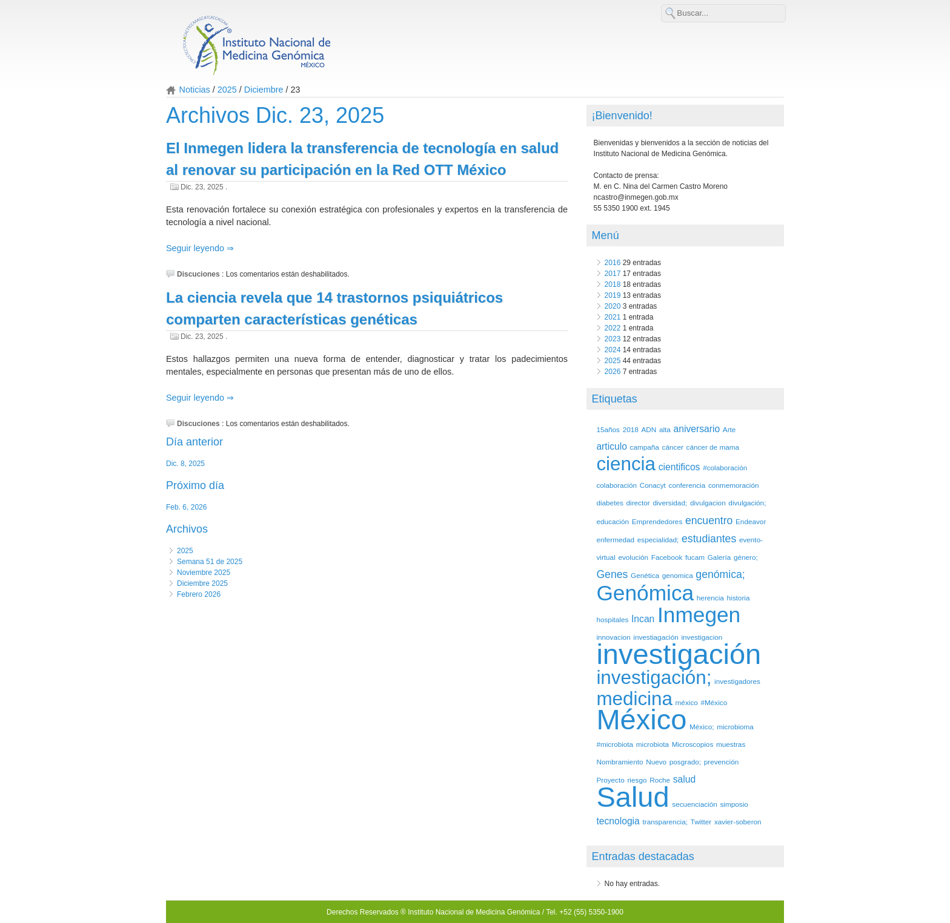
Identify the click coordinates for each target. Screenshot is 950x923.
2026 (613, 371)
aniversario (697, 429)
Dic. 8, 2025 (185, 463)
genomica (677, 575)
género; (746, 557)
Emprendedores (657, 521)
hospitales (612, 619)
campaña (644, 447)
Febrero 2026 (199, 594)
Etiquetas (614, 399)
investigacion (701, 637)
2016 (613, 262)
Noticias (194, 89)
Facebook (667, 557)
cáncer (672, 447)
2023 (613, 339)
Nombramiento (619, 762)
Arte (729, 429)
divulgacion (708, 503)
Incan (642, 619)
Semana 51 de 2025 (209, 561)
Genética (645, 575)
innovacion (613, 637)
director (638, 503)
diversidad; (670, 503)
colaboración (616, 485)
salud (684, 779)
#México (713, 702)
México (641, 719)
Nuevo (656, 762)
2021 (613, 317)
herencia (710, 598)
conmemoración (733, 485)
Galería (719, 557)
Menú (605, 235)
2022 (613, 328)
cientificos (679, 467)
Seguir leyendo (196, 248)
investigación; (653, 677)
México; (701, 727)
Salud (632, 797)
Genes (612, 574)
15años (608, 429)
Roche (659, 780)
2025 (227, 89)
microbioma (735, 727)
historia (738, 598)
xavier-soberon (738, 822)
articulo (611, 446)
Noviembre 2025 (203, 572)
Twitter (701, 822)
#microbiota (614, 744)
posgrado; (685, 762)
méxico (687, 702)
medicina (634, 698)
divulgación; (747, 503)
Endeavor (751, 521)
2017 (613, 273)
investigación (678, 654)
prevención (721, 762)
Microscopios (693, 744)
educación (612, 521)
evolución (633, 557)
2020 (613, 306)
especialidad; (658, 540)
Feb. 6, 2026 (186, 507)
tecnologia (617, 821)
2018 (613, 284)
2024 (613, 350)
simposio (734, 804)
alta (665, 429)
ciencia (626, 464)
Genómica (645, 593)
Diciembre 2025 (202, 583)
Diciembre (264, 89)
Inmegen (698, 614)
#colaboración (725, 467)
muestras (730, 744)
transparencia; (664, 822)
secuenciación (694, 804)
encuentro (708, 520)
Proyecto (610, 780)
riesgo (636, 780)
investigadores (737, 681)
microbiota (652, 744)
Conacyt (653, 485)
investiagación (655, 637)
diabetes (609, 503)
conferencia (687, 485)
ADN (648, 429)
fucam (695, 557)
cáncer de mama (713, 447)
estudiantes (709, 539)
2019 (613, 295)
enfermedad (615, 540)
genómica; (720, 574)
